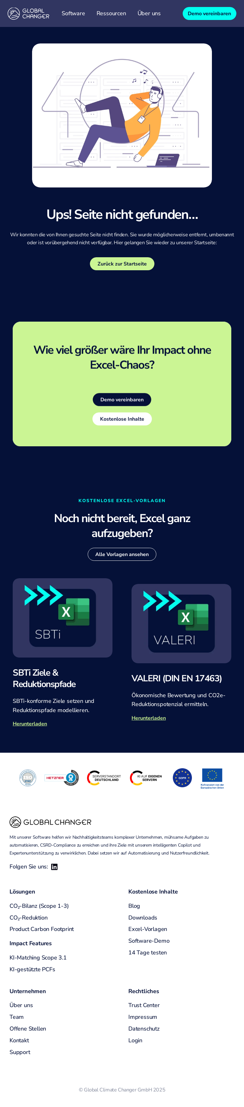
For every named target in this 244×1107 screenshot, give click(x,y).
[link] (122, 400)
